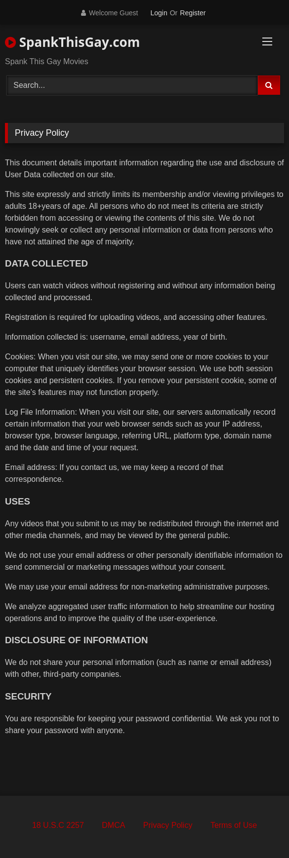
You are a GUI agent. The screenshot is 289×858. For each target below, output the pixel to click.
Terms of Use (233, 825)
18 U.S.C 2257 (58, 825)
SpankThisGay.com (72, 42)
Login (158, 13)
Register (193, 13)
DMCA (113, 825)
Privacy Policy (168, 825)
